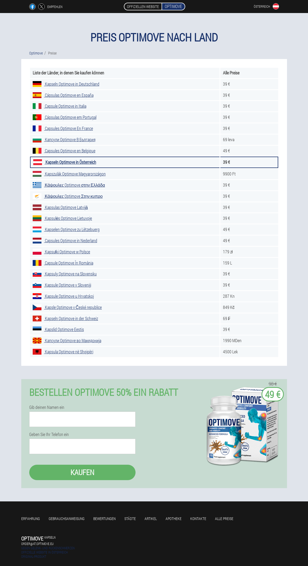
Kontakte (198, 518)
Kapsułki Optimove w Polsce (61, 251)
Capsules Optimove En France (63, 128)
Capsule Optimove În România (63, 263)
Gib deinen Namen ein (46, 407)
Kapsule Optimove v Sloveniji (62, 285)
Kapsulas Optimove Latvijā (60, 207)
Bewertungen (104, 518)
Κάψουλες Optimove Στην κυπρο (68, 196)
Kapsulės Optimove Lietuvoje (62, 218)
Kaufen (82, 472)
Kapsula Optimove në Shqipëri (63, 351)
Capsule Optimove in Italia (59, 106)
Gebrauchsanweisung (67, 518)
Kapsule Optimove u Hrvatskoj (63, 296)
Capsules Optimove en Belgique (64, 150)
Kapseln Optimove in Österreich (64, 162)
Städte (130, 518)
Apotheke (174, 518)
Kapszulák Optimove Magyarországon (69, 174)
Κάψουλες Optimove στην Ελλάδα (69, 185)
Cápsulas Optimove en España (63, 95)
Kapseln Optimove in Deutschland (66, 84)
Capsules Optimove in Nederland (65, 240)
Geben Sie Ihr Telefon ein (49, 434)
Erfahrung (30, 518)
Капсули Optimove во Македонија (67, 340)
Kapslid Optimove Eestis (58, 329)
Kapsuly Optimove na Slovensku (65, 273)
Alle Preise (224, 518)
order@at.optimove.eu (37, 544)
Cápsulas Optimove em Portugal (64, 117)
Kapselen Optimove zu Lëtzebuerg (66, 229)
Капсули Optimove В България (64, 139)
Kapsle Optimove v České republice (67, 307)
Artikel (151, 518)
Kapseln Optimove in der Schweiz (65, 318)
